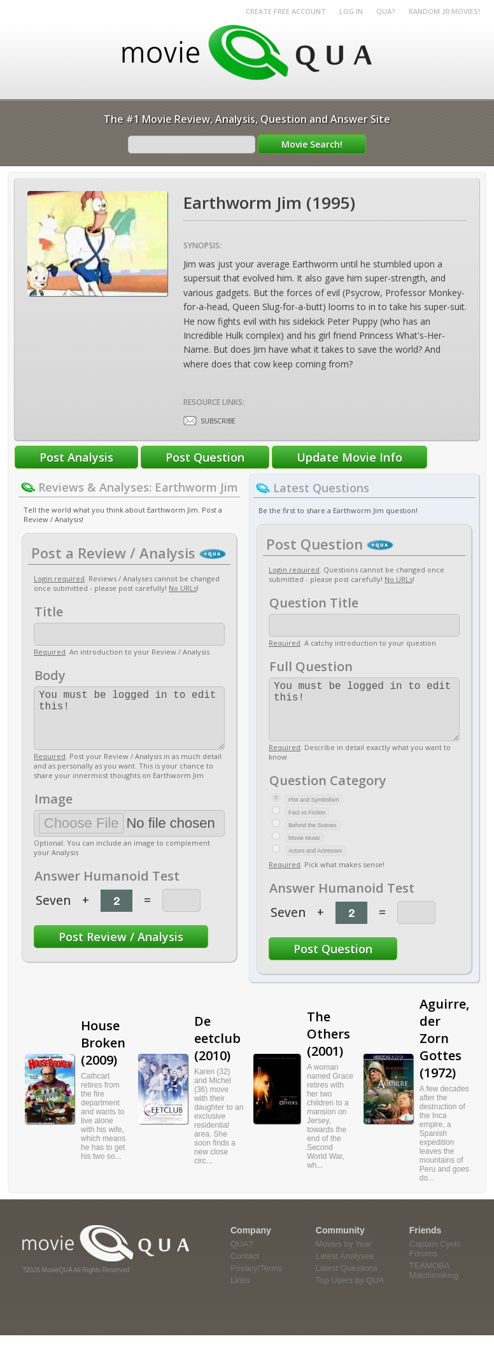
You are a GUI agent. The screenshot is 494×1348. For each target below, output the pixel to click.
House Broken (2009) (103, 1055)
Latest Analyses (345, 1269)
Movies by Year (344, 1256)
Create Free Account (286, 11)
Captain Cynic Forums (435, 1261)
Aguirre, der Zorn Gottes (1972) (444, 1051)
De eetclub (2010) (217, 1051)
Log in (351, 11)
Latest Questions (347, 1281)
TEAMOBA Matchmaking (433, 1283)
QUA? (385, 11)
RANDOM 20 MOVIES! (444, 11)
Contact (244, 1269)
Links (240, 1293)
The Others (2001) (328, 1046)
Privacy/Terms (256, 1281)
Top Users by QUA (350, 1293)
